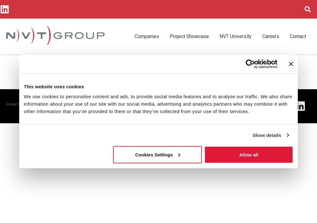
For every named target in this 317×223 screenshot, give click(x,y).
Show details (267, 135)
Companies (147, 36)
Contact (298, 36)
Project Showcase (189, 36)
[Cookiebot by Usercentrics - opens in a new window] (250, 64)
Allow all (248, 154)
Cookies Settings (157, 154)
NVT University (235, 36)
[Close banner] (291, 64)
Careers (270, 36)
